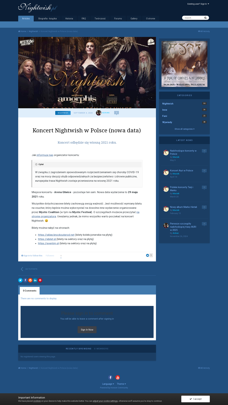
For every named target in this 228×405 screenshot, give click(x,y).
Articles (26, 18)
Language (108, 384)
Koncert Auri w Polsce (181, 170)
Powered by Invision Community (114, 388)
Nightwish (63, 113)
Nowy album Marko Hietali (183, 207)
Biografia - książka (47, 18)
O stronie (150, 18)
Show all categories (184, 129)
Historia (69, 18)
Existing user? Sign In (198, 4)
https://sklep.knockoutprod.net (56, 234)
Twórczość (100, 18)
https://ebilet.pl (47, 239)
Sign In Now (87, 329)
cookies (37, 401)
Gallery (134, 18)
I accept (196, 399)
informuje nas (45, 155)
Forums (118, 18)
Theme (121, 384)
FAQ (84, 18)
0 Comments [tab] (29, 290)
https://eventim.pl (48, 243)
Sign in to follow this (33, 255)
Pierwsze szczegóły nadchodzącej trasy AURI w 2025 (183, 226)
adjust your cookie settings (105, 401)
